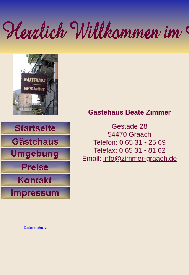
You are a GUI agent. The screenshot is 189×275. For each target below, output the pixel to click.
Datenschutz (35, 228)
